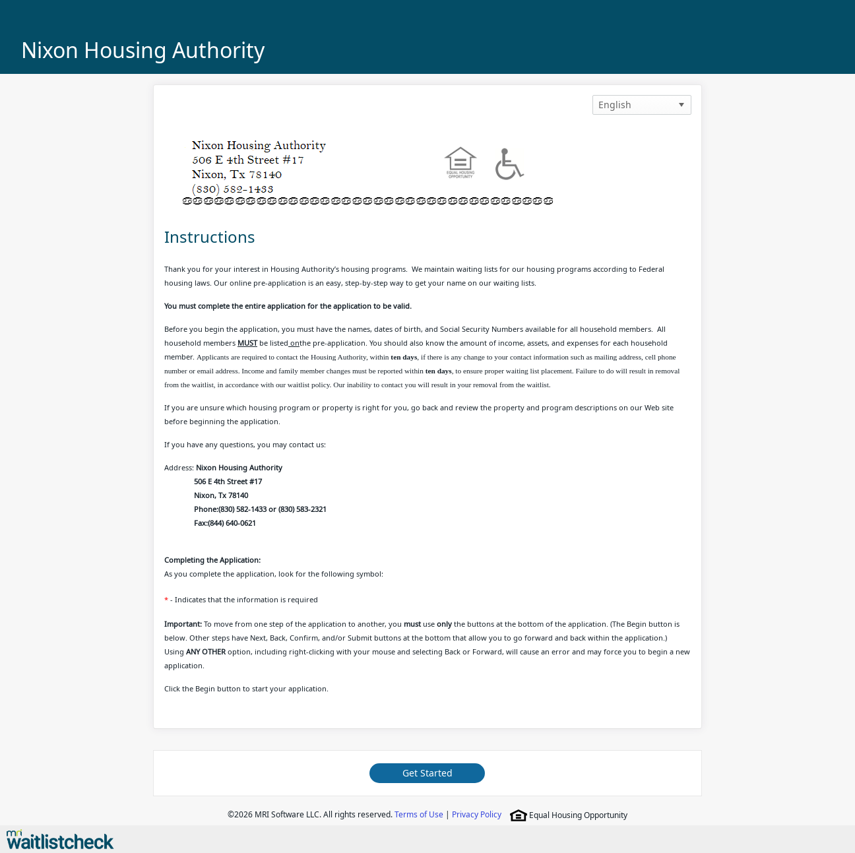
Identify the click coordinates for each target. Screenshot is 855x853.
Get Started (427, 773)
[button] (681, 105)
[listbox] (641, 105)
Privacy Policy (476, 814)
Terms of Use (419, 814)
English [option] (614, 104)
